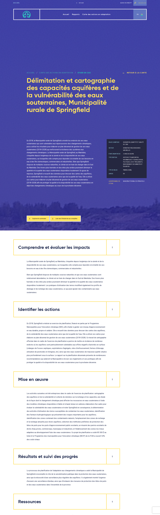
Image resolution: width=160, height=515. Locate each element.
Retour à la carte (135, 73)
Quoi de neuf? (126, 3)
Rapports (76, 14)
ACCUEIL (31, 73)
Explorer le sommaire (39, 219)
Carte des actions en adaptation (96, 14)
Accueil (16, 3)
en (138, 14)
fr (142, 14)
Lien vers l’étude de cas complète (70, 219)
